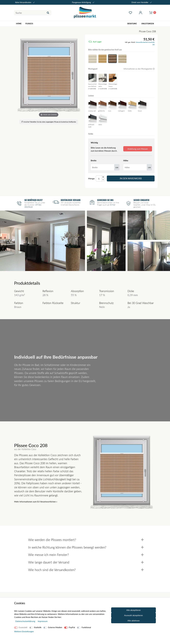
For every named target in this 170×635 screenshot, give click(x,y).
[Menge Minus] (103, 179)
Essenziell (23, 627)
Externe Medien (55, 627)
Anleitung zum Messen (138, 149)
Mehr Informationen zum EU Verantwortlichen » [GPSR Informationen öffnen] (35, 501)
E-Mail (112, 205)
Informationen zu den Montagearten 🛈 (139, 69)
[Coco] (48, 76)
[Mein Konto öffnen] (140, 12)
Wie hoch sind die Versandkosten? (86, 570)
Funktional (86, 627)
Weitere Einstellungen (24, 631)
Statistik (37, 627)
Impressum (42, 621)
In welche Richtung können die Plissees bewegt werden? (86, 547)
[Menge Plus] (103, 177)
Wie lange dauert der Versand (86, 562)
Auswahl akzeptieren (133, 615)
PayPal (72, 627)
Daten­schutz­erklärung (25, 621)
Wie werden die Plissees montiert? (86, 540)
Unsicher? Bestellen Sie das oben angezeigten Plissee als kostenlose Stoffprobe (48, 122)
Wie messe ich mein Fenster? (86, 555)
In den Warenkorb (131, 178)
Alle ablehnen (134, 620)
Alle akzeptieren (133, 610)
